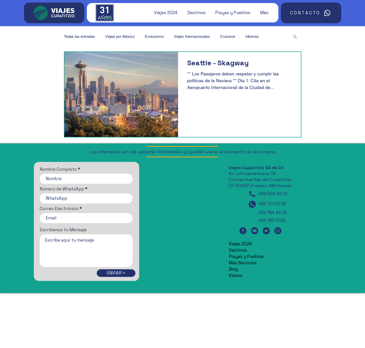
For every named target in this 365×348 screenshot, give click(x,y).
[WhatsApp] (252, 204)
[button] (163, 13)
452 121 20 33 (272, 204)
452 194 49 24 (273, 212)
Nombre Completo (58, 169)
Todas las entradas (79, 36)
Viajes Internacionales (192, 36)
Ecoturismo (154, 36)
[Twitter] (266, 231)
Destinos (238, 250)
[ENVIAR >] (116, 273)
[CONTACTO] (311, 13)
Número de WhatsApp (62, 189)
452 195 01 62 (272, 220)
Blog (233, 269)
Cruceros (227, 36)
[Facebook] (243, 231)
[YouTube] (254, 231)
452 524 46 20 (273, 193)
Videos (235, 275)
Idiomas (252, 36)
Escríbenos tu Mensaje (63, 230)
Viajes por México (120, 36)
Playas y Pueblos (246, 256)
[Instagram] (277, 231)
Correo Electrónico (59, 209)
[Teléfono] (252, 194)
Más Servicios (243, 263)
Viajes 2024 (240, 244)
